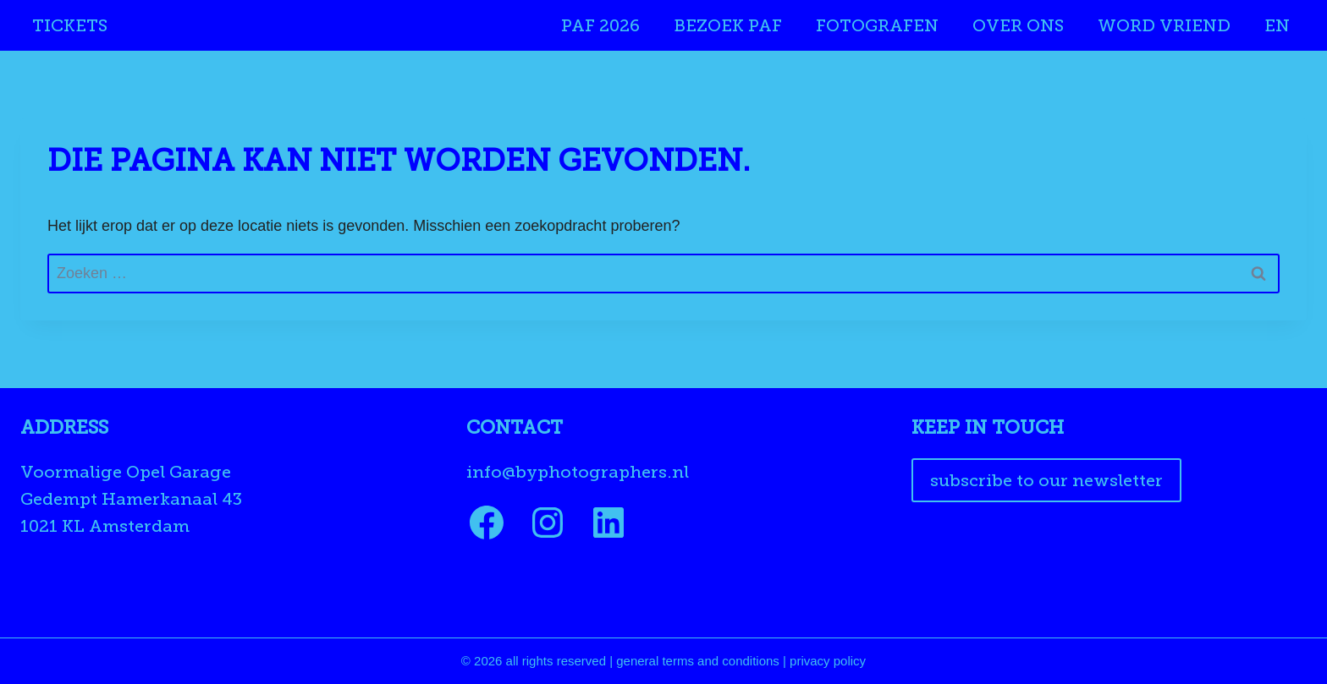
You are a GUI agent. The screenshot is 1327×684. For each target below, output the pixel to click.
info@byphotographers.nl (577, 472)
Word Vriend (1164, 25)
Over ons (1018, 25)
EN (1277, 25)
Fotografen (877, 25)
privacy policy (828, 661)
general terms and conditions (697, 661)
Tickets (69, 25)
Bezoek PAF (728, 25)
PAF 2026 (600, 25)
